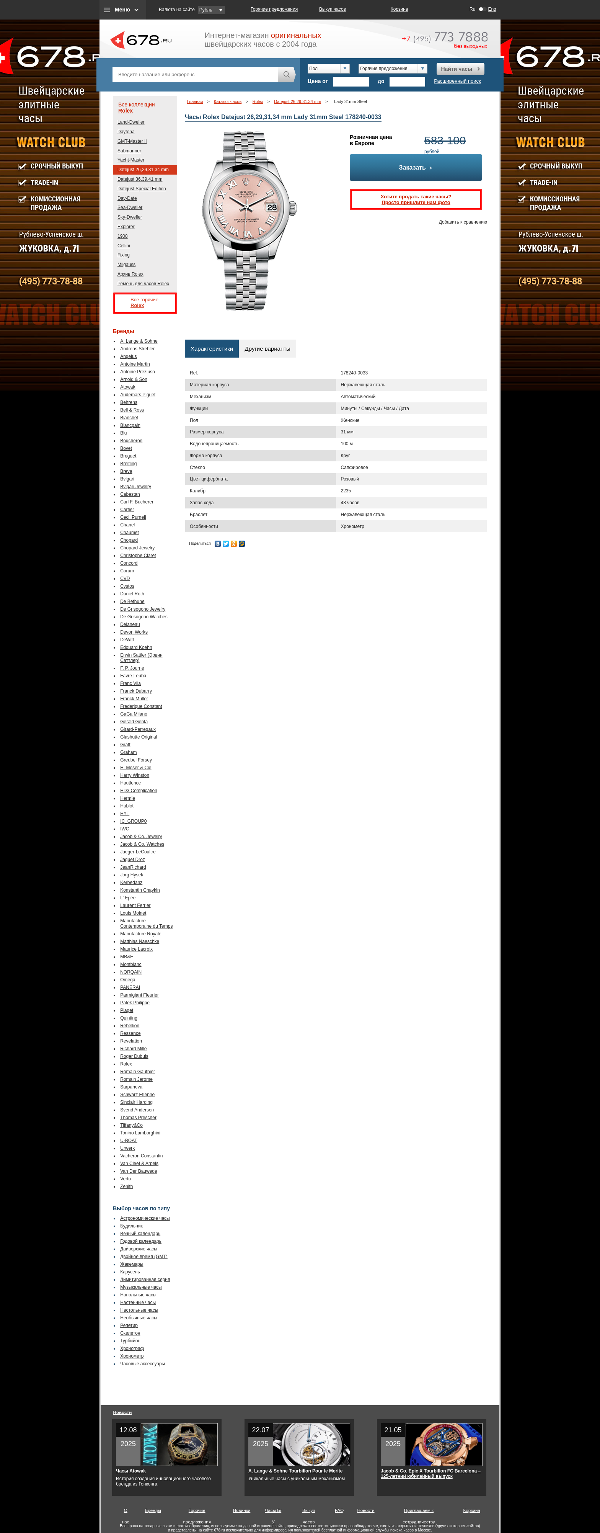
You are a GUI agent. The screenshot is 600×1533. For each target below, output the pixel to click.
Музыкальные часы (141, 1287)
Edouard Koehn (136, 647)
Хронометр (131, 1356)
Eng (492, 9)
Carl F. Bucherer (136, 502)
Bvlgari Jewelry (135, 486)
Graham (128, 752)
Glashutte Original (138, 737)
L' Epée (127, 898)
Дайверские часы (138, 1249)
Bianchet (129, 417)
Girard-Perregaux (138, 729)
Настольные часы (139, 1310)
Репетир (129, 1325)
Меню (122, 10)
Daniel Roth (132, 594)
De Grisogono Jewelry (142, 609)
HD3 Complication (138, 790)
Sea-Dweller (129, 207)
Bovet (126, 448)
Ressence (130, 1033)
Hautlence (130, 783)
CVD (125, 578)
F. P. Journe (132, 668)
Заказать (416, 167)
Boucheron (131, 440)
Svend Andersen (137, 1110)
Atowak (127, 387)
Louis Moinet (133, 913)
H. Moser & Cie (135, 767)
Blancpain (130, 425)
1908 (122, 236)
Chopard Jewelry (137, 548)
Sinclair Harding (136, 1102)
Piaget (126, 1010)
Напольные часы (138, 1295)
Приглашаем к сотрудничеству (419, 1512)
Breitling (128, 463)
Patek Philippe (135, 1002)
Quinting (128, 1018)
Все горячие (151, 303)
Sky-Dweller (129, 217)
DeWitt (127, 639)
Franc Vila (130, 683)
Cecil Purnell (133, 517)
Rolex (125, 111)
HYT (124, 813)
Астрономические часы (145, 1218)
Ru (472, 9)
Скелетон (130, 1333)
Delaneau (130, 624)
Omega (127, 979)
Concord (128, 563)
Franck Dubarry (136, 691)
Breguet (128, 456)
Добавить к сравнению (463, 222)
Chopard (129, 540)
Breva (126, 471)
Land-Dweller (131, 122)
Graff (125, 744)
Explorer (126, 226)
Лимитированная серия (145, 1279)
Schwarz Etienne (137, 1094)
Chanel (127, 525)
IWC (124, 829)
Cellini (123, 245)
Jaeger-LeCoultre (138, 852)
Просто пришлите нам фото (416, 202)
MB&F (126, 956)
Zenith (126, 1186)
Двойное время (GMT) (144, 1256)
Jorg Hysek (131, 875)
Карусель (130, 1272)
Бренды (153, 1510)
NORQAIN (131, 972)
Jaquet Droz (132, 859)
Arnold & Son (133, 379)
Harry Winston (134, 775)
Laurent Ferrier (135, 905)
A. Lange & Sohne (138, 341)
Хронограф (132, 1348)
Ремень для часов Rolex (143, 283)
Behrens (128, 402)
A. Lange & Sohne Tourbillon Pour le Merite (295, 1471)
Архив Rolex (130, 274)
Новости (122, 1412)
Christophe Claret (138, 555)
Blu (123, 433)
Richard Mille (133, 1048)
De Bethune (132, 601)
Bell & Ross (132, 410)
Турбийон (130, 1340)
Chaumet (129, 532)
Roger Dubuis (134, 1056)
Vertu (125, 1179)
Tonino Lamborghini (140, 1133)
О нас (125, 1512)
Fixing (123, 255)
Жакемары (131, 1264)
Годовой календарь (140, 1241)
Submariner (129, 151)
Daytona (126, 131)
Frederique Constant (141, 706)
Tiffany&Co (131, 1125)
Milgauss (126, 264)
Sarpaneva (131, 1087)
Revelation (131, 1041)
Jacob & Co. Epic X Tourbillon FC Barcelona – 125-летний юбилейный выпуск (431, 1473)
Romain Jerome (136, 1079)
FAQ (339, 1510)
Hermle (127, 798)
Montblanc (130, 964)
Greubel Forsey (136, 760)
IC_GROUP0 (133, 821)
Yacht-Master (130, 160)
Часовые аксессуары (142, 1363)
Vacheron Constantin (141, 1156)
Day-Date (127, 198)
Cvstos (127, 586)
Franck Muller (134, 698)
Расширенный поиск (457, 81)
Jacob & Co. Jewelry (141, 836)
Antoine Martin (135, 364)
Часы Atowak (131, 1471)
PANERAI (130, 987)
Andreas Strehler (137, 348)
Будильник (131, 1226)
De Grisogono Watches (144, 616)
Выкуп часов (332, 9)
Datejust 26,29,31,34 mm (143, 169)
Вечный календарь (140, 1233)
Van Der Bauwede (138, 1171)
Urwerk (127, 1148)
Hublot (127, 806)
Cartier (127, 509)
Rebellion (129, 1025)
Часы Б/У (273, 1512)
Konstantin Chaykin (140, 890)
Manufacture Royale (140, 933)
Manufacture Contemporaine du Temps (146, 923)
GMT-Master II (132, 141)
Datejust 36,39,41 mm (139, 179)
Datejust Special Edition (141, 188)
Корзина (399, 9)
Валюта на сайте (177, 9)
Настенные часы (138, 1302)
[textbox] (195, 74)
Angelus (128, 356)
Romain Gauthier (137, 1071)
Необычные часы (138, 1318)
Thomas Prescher (138, 1117)
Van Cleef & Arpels (139, 1163)
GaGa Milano (133, 714)
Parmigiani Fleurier (139, 995)
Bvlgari (127, 479)
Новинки (242, 1510)
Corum (127, 571)
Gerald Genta (134, 721)
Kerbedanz (131, 882)
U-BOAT (128, 1140)
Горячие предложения (274, 9)
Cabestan (130, 494)
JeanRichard (133, 867)
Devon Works (134, 632)
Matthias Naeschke (139, 941)
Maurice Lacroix (136, 949)
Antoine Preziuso (137, 371)
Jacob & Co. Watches (142, 844)
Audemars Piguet (137, 394)
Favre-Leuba (133, 675)
